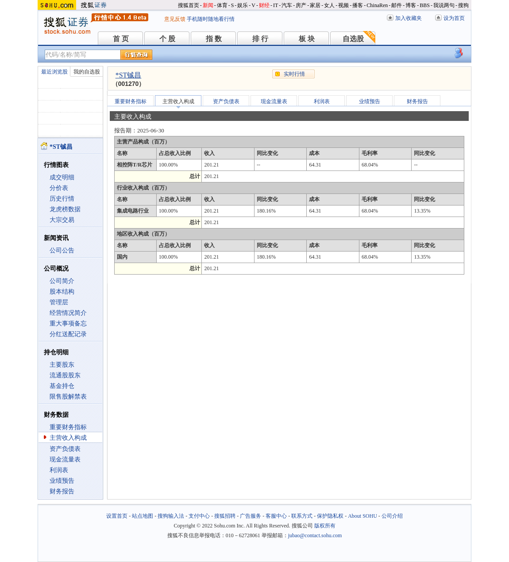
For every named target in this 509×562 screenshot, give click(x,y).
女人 (329, 5)
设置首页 (116, 516)
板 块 (307, 39)
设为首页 (454, 18)
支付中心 (199, 516)
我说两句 (444, 5)
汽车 (286, 5)
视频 (343, 5)
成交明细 (62, 177)
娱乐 (242, 5)
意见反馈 (174, 19)
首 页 (121, 39)
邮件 (396, 5)
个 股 (167, 39)
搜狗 (463, 5)
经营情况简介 (68, 313)
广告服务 (250, 516)
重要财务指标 (68, 427)
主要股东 (62, 364)
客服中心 (276, 516)
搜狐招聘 (224, 516)
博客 (410, 5)
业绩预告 (62, 480)
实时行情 (294, 74)
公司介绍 (392, 516)
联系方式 (301, 516)
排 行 (260, 39)
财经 (264, 5)
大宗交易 (62, 220)
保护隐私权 (330, 516)
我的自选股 (86, 72)
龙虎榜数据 (65, 209)
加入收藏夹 (408, 18)
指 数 (214, 39)
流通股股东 (65, 375)
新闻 (208, 5)
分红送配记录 (68, 334)
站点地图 (142, 516)
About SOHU (362, 516)
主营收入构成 (68, 437)
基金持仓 (62, 386)
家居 (315, 5)
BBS (425, 5)
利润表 (59, 470)
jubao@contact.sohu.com (315, 535)
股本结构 (62, 291)
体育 (222, 5)
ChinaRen (377, 5)
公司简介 (62, 281)
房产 (301, 5)
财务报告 (62, 491)
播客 (357, 5)
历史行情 (62, 198)
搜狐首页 (188, 5)
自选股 (353, 39)
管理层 (59, 302)
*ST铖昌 (129, 75)
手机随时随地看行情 (211, 19)
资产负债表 (65, 449)
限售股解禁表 (68, 396)
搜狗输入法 (171, 516)
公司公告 (62, 250)
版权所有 (324, 526)
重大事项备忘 (68, 323)
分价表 (59, 188)
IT (275, 5)
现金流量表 (65, 459)
